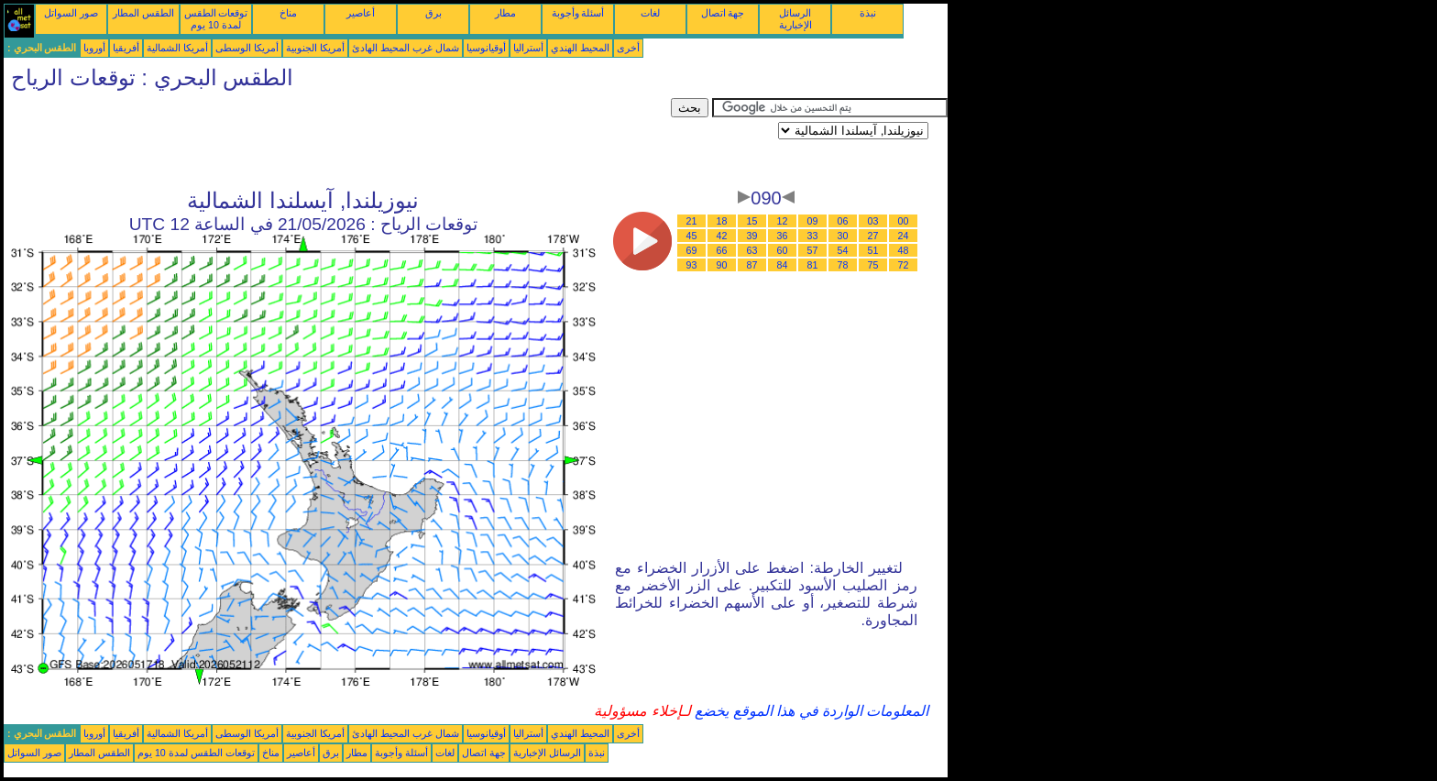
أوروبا (94, 47)
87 (752, 264)
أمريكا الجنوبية (315, 47)
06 (843, 220)
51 (873, 250)
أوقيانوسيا (486, 47)
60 (782, 250)
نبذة (868, 12)
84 (782, 264)
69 (691, 250)
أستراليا (528, 47)
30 (843, 235)
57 (812, 250)
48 (903, 250)
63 (752, 250)
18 (722, 220)
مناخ (288, 12)
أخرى (628, 47)
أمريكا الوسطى (247, 47)
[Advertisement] (337, 139)
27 (873, 235)
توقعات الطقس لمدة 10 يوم (216, 18)
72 (903, 264)
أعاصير (360, 12)
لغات (650, 12)
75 (873, 264)
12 (782, 220)
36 (782, 235)
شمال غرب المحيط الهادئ (405, 47)
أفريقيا (126, 47)
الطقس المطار (143, 12)
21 (691, 220)
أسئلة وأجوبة (578, 12)
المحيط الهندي (580, 47)
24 (903, 235)
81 (812, 264)
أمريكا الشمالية (177, 47)
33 (812, 235)
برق (433, 12)
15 (752, 220)
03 (873, 220)
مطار (505, 12)
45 (691, 235)
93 (691, 264)
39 (752, 235)
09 (812, 220)
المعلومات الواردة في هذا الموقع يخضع (810, 711)
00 (903, 220)
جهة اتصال (723, 12)
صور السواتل (71, 12)
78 (843, 264)
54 (843, 250)
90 (722, 264)
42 (722, 235)
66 (722, 250)
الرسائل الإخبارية (795, 18)
